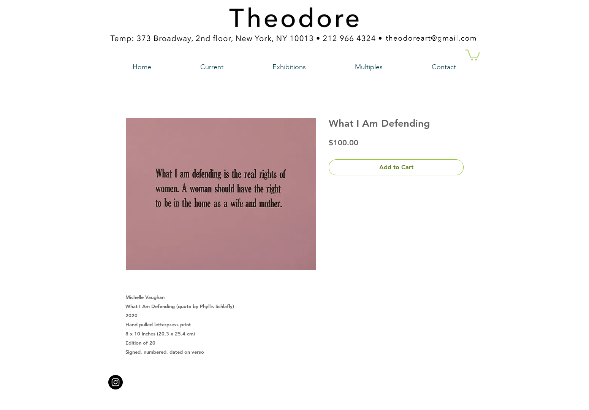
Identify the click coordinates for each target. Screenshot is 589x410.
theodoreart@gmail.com (262, 380)
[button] (473, 54)
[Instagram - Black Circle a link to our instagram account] (115, 382)
